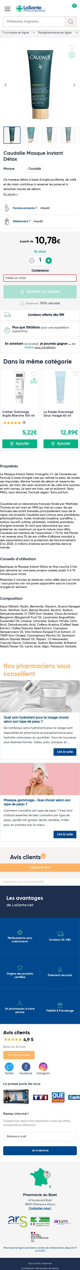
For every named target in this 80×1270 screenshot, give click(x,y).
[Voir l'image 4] (68, 135)
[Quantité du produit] (40, 260)
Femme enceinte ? (25, 208)
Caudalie (34, 168)
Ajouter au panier (40, 292)
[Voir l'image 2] (30, 135)
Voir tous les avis (19, 1054)
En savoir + (10, 194)
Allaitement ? (21, 221)
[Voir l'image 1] (11, 135)
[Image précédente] (5, 84)
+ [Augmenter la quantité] (48, 260)
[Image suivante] (74, 84)
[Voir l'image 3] (49, 135)
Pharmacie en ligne (16, 32)
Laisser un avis (40, 867)
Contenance (40, 270)
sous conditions (45, 347)
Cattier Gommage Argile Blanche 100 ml (18, 414)
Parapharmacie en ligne (55, 32)
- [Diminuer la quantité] (31, 260)
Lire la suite (65, 751)
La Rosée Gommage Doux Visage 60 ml (58, 414)
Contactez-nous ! (40, 1208)
